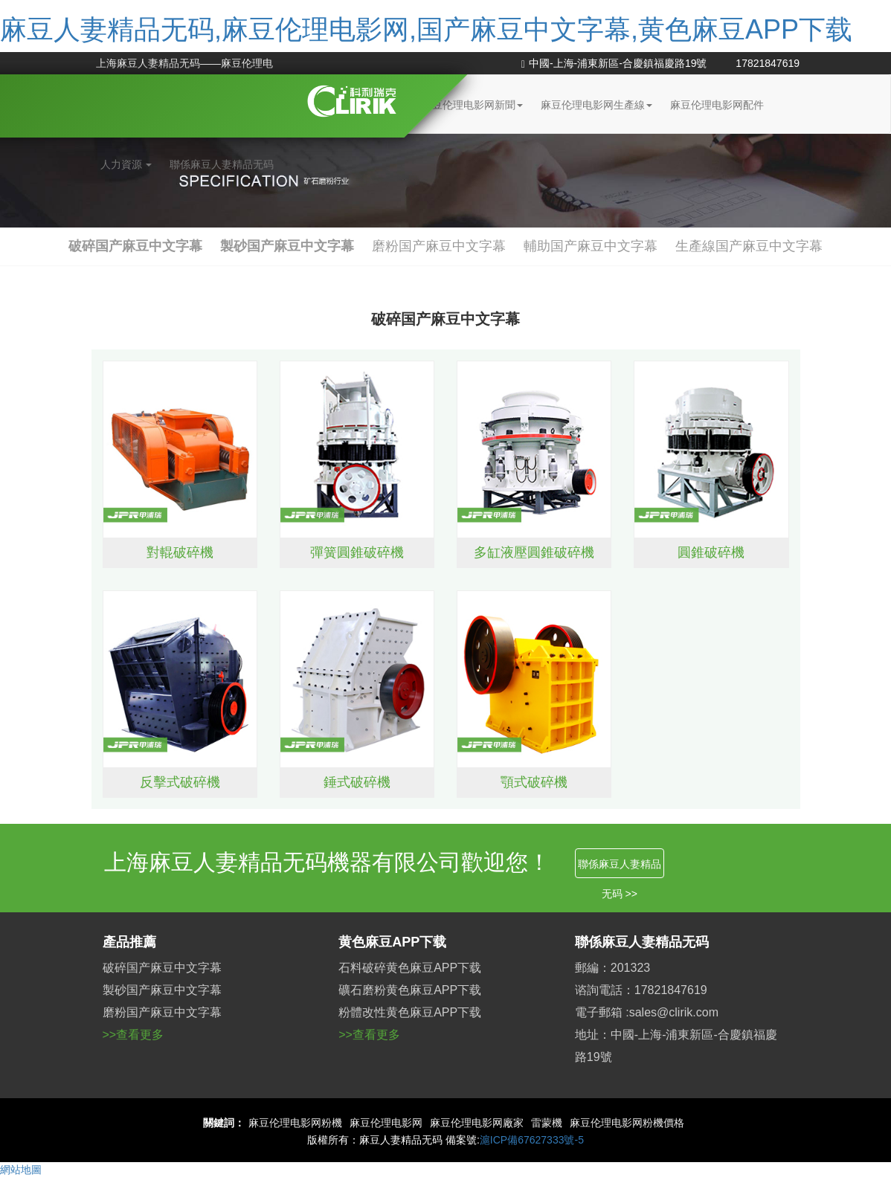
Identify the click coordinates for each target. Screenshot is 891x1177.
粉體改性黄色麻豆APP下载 (409, 1012)
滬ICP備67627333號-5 (532, 1140)
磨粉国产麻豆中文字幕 (439, 246)
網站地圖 (21, 1170)
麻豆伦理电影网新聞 (472, 105)
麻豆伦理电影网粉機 (295, 1123)
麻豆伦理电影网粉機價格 (627, 1123)
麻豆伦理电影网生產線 (596, 105)
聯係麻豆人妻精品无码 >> (619, 868)
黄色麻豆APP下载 (392, 942)
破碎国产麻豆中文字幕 (135, 246)
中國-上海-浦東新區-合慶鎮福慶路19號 (614, 63)
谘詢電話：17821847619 (641, 990)
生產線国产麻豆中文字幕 (749, 246)
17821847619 (768, 63)
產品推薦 (129, 942)
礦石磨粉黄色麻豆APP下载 (409, 990)
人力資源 (126, 164)
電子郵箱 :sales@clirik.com (646, 1012)
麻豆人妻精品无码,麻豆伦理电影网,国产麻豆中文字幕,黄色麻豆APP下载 (426, 29)
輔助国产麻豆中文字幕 (590, 246)
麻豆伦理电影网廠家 (477, 1123)
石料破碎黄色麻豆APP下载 (409, 967)
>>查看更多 (133, 1034)
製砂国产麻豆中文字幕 (287, 246)
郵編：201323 (612, 967)
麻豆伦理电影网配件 (717, 105)
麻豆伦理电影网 (386, 1123)
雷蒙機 (546, 1123)
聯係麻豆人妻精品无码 (222, 164)
